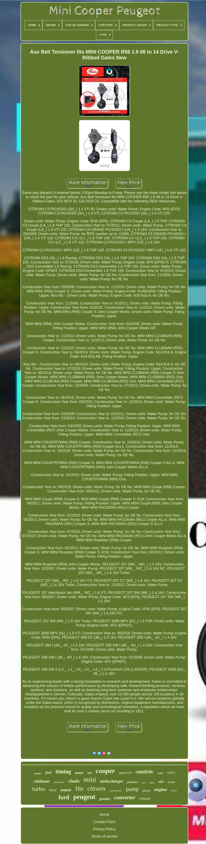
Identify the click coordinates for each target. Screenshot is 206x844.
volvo (171, 772)
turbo (38, 788)
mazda (171, 782)
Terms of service (104, 836)
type (144, 782)
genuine (104, 799)
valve (160, 773)
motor (79, 773)
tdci (161, 782)
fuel (48, 772)
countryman (115, 790)
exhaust (144, 798)
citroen (96, 788)
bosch (174, 790)
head (52, 790)
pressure (132, 782)
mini (89, 780)
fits (79, 788)
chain (73, 781)
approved (125, 773)
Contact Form (104, 822)
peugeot (84, 797)
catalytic (145, 772)
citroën (37, 773)
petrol (146, 790)
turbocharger (111, 781)
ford (64, 797)
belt (90, 773)
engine (160, 789)
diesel (152, 783)
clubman (41, 781)
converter (124, 797)
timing (63, 771)
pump (132, 789)
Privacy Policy (104, 829)
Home (104, 815)
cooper (105, 771)
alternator (59, 782)
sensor (65, 790)
